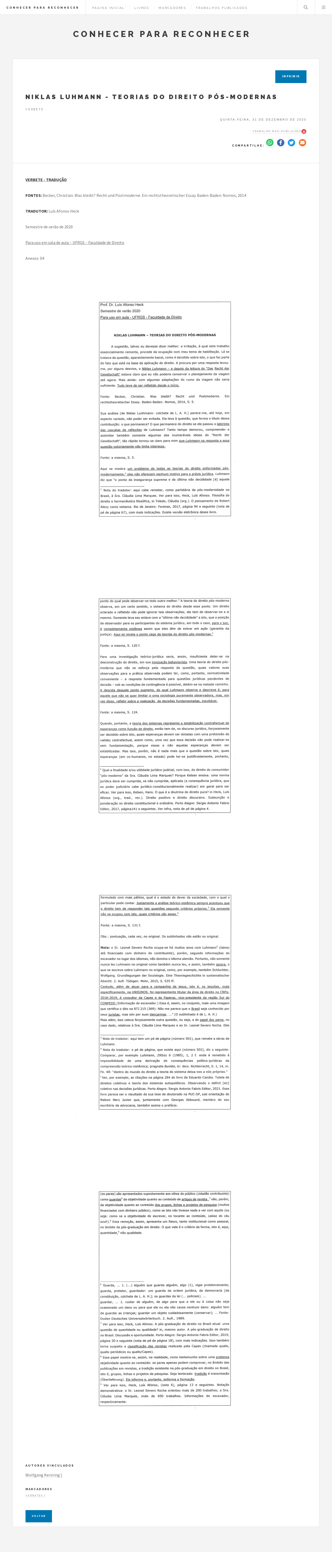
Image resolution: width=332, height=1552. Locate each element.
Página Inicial (108, 8)
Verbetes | (35, 1495)
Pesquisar (305, 7)
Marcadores (172, 8)
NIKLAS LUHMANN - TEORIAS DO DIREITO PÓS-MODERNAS (151, 97)
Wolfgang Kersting (43, 1475)
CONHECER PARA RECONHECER (42, 7)
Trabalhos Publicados (222, 8)
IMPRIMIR (291, 76)
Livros (141, 8)
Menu (323, 7)
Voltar (39, 1516)
